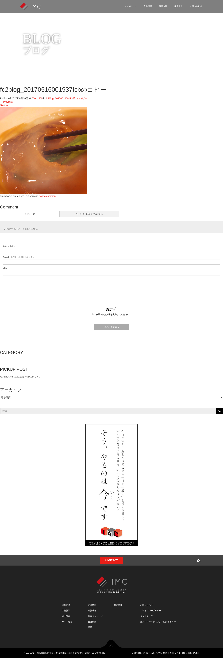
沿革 (90, 627)
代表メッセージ (95, 616)
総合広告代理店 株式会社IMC (161, 653)
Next (4, 105)
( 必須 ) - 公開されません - (18, 257)
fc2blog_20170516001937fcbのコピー (66, 98)
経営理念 (92, 610)
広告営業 (66, 610)
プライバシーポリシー (150, 610)
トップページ (130, 6)
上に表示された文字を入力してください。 (111, 314)
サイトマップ (146, 616)
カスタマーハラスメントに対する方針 (158, 621)
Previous (6, 101)
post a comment (47, 196)
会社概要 (92, 621)
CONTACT (111, 560)
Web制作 (66, 616)
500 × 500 (37, 98)
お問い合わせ (196, 6)
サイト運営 (67, 621)
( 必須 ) (8, 246)
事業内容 (163, 6)
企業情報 (148, 6)
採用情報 (178, 6)
